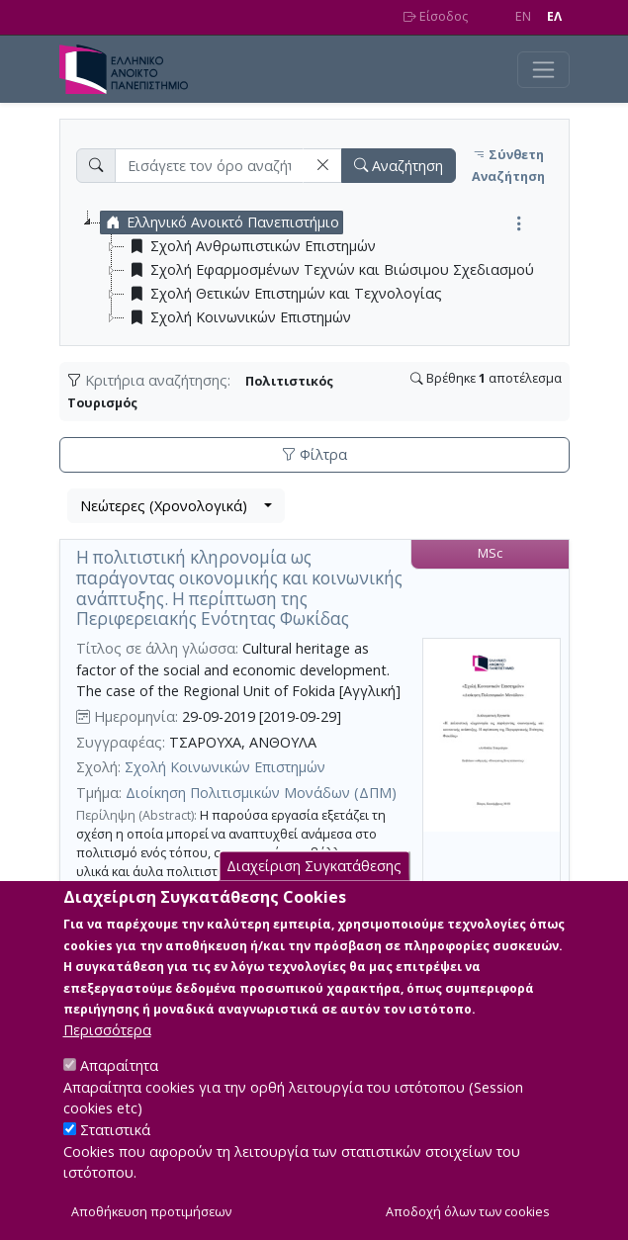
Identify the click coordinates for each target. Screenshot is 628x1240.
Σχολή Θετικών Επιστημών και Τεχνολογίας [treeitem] (283, 294)
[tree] (322, 270)
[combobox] (176, 506)
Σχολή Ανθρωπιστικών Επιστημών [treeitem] (250, 246)
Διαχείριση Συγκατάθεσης (314, 890)
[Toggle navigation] (543, 69)
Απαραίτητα (119, 1090)
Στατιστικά (115, 1154)
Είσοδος (436, 16)
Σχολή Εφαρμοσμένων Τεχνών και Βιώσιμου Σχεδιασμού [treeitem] (329, 270)
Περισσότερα (107, 1054)
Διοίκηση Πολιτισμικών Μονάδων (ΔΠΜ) (261, 792)
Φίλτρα (314, 454)
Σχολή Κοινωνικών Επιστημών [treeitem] (238, 317)
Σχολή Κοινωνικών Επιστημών (225, 766)
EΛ (554, 16)
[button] (322, 165)
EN (523, 16)
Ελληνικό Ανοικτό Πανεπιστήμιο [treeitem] (220, 222)
